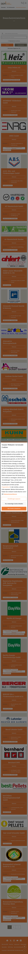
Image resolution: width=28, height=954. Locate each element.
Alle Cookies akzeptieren (14, 508)
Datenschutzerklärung (10, 494)
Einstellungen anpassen (14, 499)
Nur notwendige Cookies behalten (14, 504)
